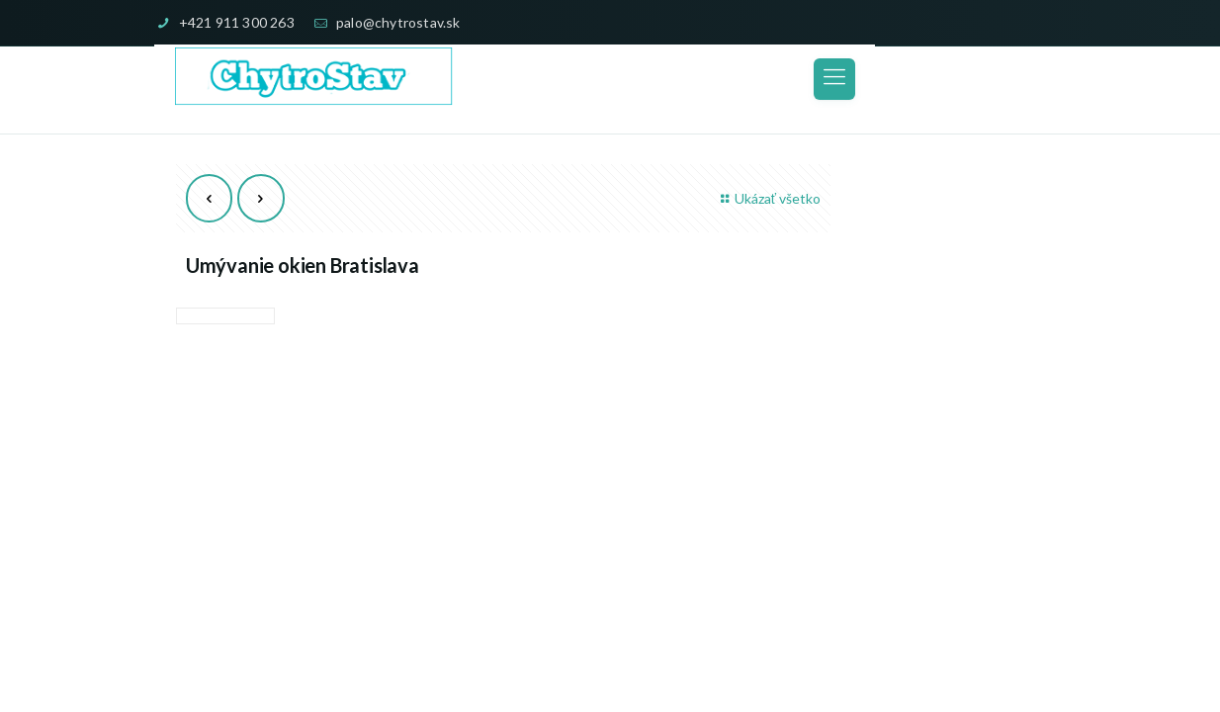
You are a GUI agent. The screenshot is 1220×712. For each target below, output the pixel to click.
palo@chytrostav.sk (398, 22)
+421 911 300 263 (237, 22)
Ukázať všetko (768, 198)
